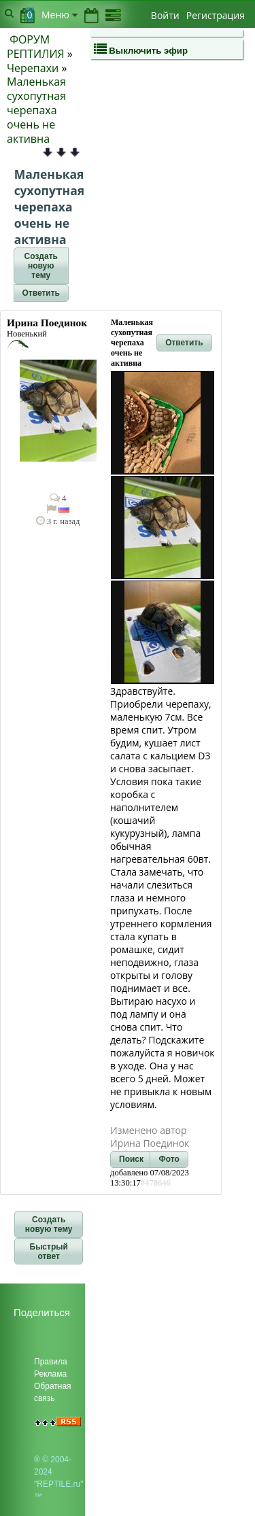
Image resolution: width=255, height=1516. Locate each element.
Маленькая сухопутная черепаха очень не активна (36, 109)
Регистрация (215, 15)
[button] (41, 265)
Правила (50, 1361)
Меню (59, 14)
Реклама (50, 1374)
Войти (165, 15)
